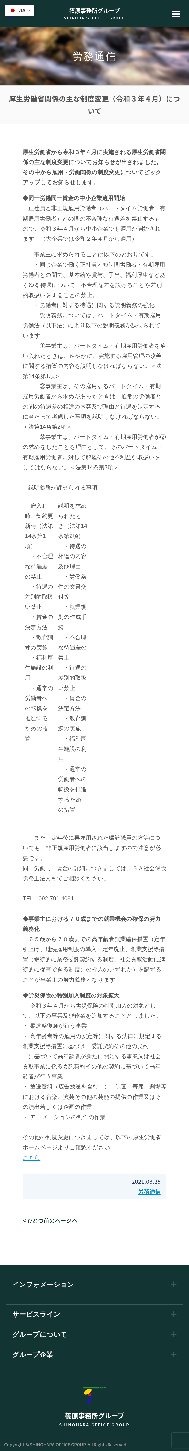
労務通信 (149, 1191)
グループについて (39, 1334)
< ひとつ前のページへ (50, 1220)
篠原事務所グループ (94, 13)
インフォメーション (43, 1284)
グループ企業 (32, 1355)
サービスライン (36, 1314)
